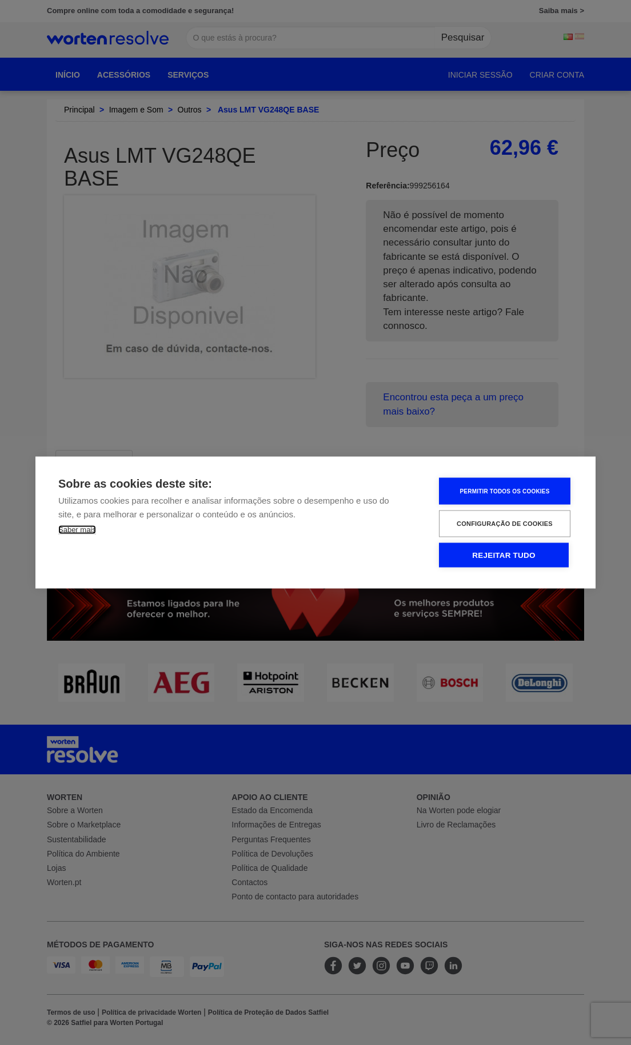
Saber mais (77, 529)
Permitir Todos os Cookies (504, 491)
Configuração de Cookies (505, 523)
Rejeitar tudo (503, 555)
